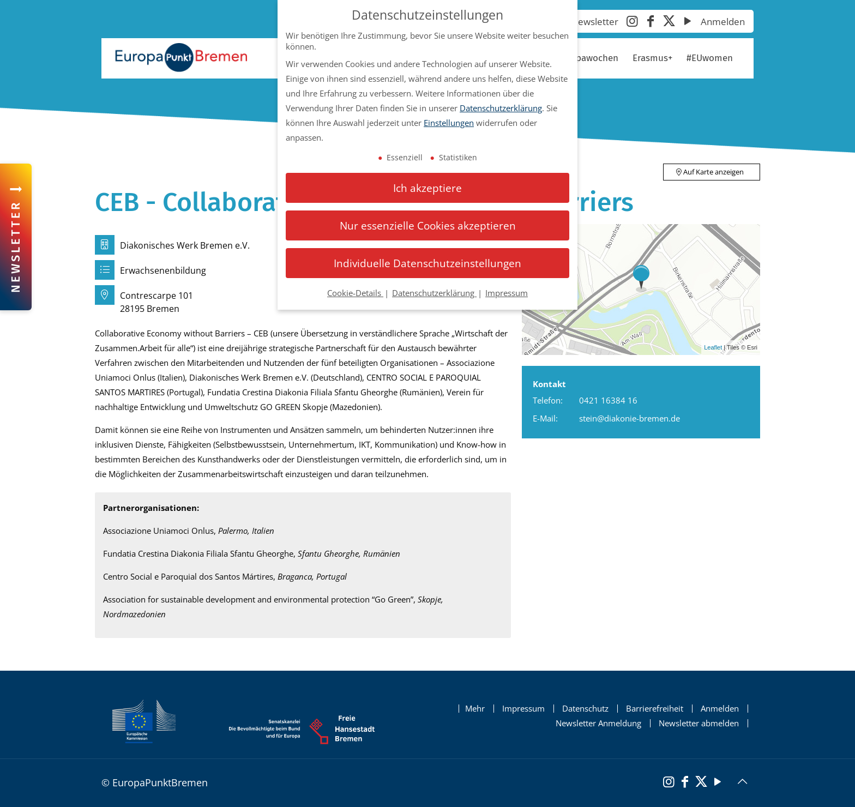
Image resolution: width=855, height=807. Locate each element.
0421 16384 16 (608, 400)
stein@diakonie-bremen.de (629, 418)
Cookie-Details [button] (355, 292)
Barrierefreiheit (654, 708)
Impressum (523, 708)
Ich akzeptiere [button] (427, 188)
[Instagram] (632, 22)
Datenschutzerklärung (501, 108)
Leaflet (713, 347)
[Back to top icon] (742, 781)
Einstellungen (449, 122)
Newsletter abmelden (699, 723)
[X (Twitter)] (669, 22)
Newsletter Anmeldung (598, 723)
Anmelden (723, 21)
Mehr (475, 708)
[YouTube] (687, 22)
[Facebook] (650, 22)
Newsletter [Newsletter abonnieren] (594, 21)
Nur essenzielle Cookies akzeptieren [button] (428, 225)
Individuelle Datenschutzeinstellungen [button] (427, 263)
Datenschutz (585, 708)
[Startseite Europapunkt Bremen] (181, 57)
